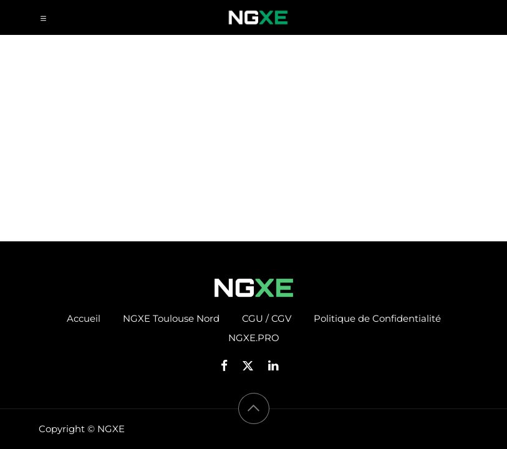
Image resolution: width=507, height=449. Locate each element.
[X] (252, 366)
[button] (253, 408)
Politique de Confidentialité (377, 318)
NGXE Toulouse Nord (171, 318)
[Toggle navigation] (43, 17)
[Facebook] (228, 366)
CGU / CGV (266, 318)
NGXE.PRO (253, 338)
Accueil (83, 318)
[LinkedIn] (277, 366)
